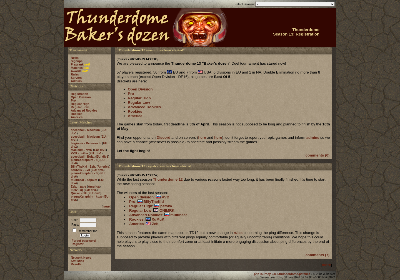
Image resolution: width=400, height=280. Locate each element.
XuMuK (158, 219)
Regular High (80, 103)
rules (238, 233)
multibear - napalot (84, 179)
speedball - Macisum (85, 130)
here (202, 137)
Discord (164, 137)
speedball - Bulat (82, 156)
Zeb (155, 224)
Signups (76, 61)
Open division (141, 197)
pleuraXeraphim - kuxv (86, 196)
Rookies (76, 113)
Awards (76, 71)
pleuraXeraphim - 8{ (85, 160)
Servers (76, 77)
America (76, 117)
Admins (76, 81)
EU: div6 (91, 189)
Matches (77, 67)
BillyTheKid (153, 202)
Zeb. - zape (78, 186)
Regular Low (80, 107)
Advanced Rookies (84, 110)
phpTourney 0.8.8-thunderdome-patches (282, 274)
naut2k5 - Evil (80, 169)
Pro (73, 100)
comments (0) (318, 155)
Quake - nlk (79, 193)
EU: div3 (95, 193)
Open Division (81, 97)
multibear (178, 215)
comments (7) (318, 255)
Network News (81, 257)
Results (76, 264)
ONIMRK (166, 210)
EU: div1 (100, 150)
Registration (79, 93)
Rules (75, 74)
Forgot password (84, 240)
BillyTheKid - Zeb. (83, 166)
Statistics (77, 261)
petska (166, 206)
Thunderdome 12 (167, 179)
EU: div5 (98, 169)
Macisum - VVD (81, 150)
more (106, 206)
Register (78, 244)
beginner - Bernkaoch (86, 143)
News (75, 57)
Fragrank (77, 64)
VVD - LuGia (79, 153)
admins (312, 137)
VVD (165, 197)
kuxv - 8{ (77, 189)
